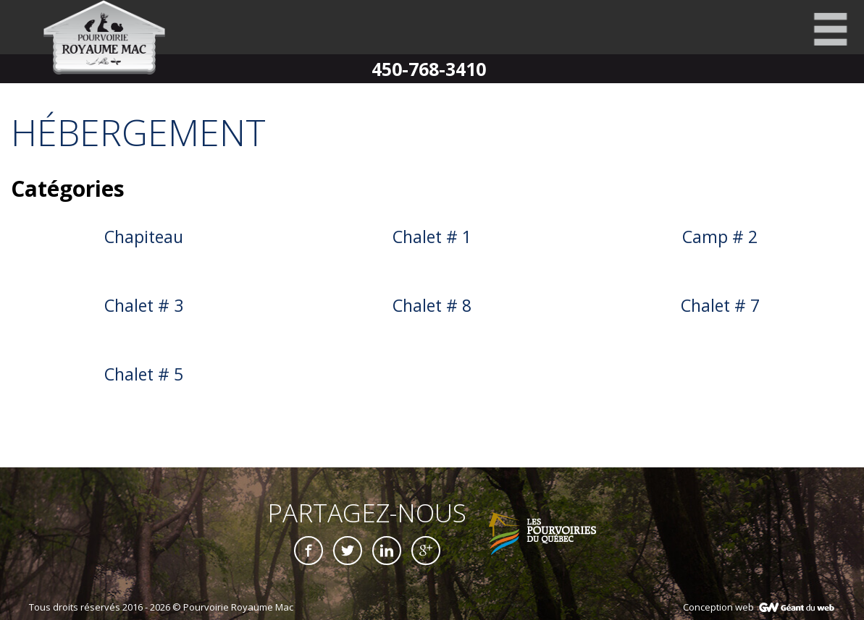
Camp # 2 (720, 236)
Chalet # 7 (720, 305)
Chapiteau (143, 236)
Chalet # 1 (432, 236)
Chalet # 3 (143, 305)
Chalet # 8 (432, 305)
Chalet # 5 (143, 374)
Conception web (718, 607)
